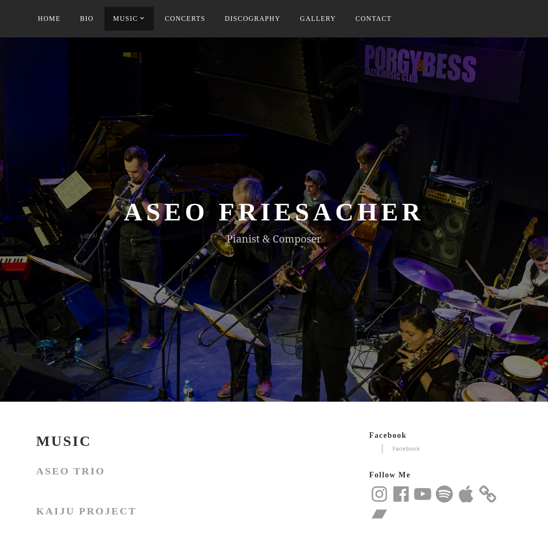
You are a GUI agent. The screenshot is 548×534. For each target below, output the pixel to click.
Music (125, 18)
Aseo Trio (70, 471)
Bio (86, 18)
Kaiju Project (86, 511)
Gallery (318, 18)
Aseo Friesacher (274, 212)
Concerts (185, 18)
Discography (252, 18)
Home (49, 18)
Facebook (388, 435)
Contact (374, 18)
